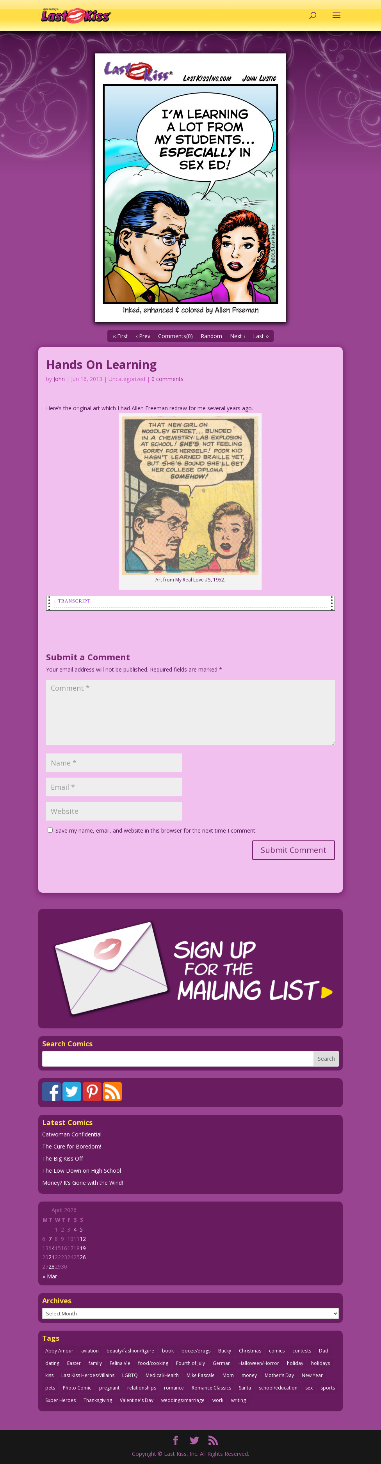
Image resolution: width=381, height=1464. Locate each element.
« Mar (50, 1276)
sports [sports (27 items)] (327, 1387)
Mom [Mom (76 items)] (228, 1375)
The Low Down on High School (81, 1170)
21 (51, 1257)
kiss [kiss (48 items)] (49, 1375)
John (59, 379)
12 (83, 1238)
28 (51, 1266)
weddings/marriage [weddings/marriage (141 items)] (183, 1400)
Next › (237, 336)
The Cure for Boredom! (71, 1146)
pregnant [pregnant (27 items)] (109, 1387)
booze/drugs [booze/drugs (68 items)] (196, 1350)
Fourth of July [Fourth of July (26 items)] (190, 1363)
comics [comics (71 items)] (277, 1350)
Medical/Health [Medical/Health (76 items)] (162, 1375)
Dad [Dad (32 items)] (323, 1350)
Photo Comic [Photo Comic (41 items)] (77, 1387)
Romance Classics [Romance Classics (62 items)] (211, 1387)
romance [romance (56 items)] (174, 1387)
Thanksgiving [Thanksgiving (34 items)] (98, 1400)
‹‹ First (120, 336)
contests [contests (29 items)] (301, 1350)
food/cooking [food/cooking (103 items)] (153, 1363)
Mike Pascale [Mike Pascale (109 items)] (201, 1375)
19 (83, 1248)
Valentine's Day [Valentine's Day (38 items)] (136, 1400)
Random (211, 336)
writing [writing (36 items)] (238, 1400)
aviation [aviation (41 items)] (90, 1350)
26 (83, 1257)
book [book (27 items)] (168, 1350)
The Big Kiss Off (62, 1158)
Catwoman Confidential (71, 1134)
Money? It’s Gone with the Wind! (82, 1182)
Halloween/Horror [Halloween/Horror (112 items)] (259, 1363)
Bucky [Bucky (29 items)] (224, 1350)
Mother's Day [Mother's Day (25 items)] (279, 1375)
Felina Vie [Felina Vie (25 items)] (120, 1363)
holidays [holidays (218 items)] (320, 1363)
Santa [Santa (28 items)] (245, 1387)
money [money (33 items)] (249, 1375)
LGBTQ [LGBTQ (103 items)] (130, 1375)
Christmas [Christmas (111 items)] (250, 1350)
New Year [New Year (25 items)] (312, 1375)
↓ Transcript (72, 601)
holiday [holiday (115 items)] (295, 1363)
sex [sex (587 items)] (309, 1387)
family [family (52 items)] (95, 1363)
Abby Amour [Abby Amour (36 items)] (59, 1350)
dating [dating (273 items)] (52, 1363)
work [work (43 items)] (217, 1400)
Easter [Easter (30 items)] (74, 1363)
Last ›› (261, 336)
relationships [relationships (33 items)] (141, 1387)
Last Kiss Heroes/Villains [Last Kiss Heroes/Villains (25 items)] (87, 1375)
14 (51, 1248)
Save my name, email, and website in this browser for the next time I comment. (155, 830)
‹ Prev (143, 336)
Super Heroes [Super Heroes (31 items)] (60, 1400)
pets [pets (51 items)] (50, 1387)
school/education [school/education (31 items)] (278, 1387)
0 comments (167, 379)
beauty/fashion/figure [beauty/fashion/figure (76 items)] (130, 1350)
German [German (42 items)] (222, 1363)
